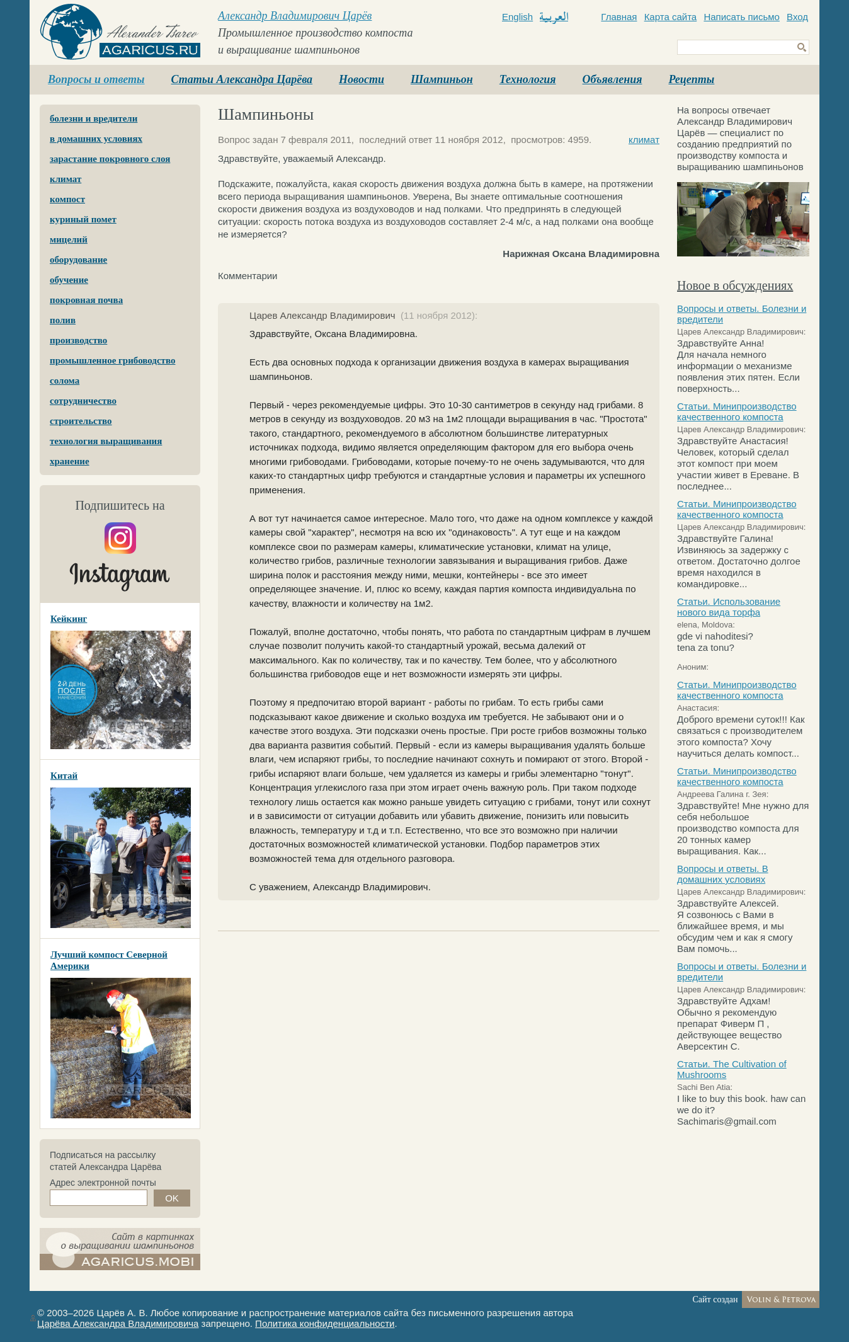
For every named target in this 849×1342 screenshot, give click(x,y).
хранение (69, 461)
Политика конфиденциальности (324, 1323)
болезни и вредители (93, 118)
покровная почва (86, 300)
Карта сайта (670, 16)
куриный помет (83, 219)
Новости (361, 79)
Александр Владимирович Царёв (295, 15)
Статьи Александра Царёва (242, 79)
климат (65, 179)
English (517, 16)
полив (63, 320)
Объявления (612, 79)
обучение (69, 280)
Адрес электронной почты (103, 1183)
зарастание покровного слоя (110, 159)
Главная (619, 16)
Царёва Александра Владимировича (117, 1323)
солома (64, 381)
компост (67, 199)
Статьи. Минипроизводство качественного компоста (737, 411)
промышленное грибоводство (112, 360)
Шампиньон (442, 79)
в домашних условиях (96, 139)
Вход (797, 16)
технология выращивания (106, 441)
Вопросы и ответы (96, 79)
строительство (81, 421)
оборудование (78, 260)
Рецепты (691, 79)
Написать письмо (742, 16)
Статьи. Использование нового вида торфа (728, 606)
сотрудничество (83, 401)
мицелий (69, 239)
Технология (527, 79)
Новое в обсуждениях (735, 285)
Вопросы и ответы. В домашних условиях (722, 874)
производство (78, 340)
